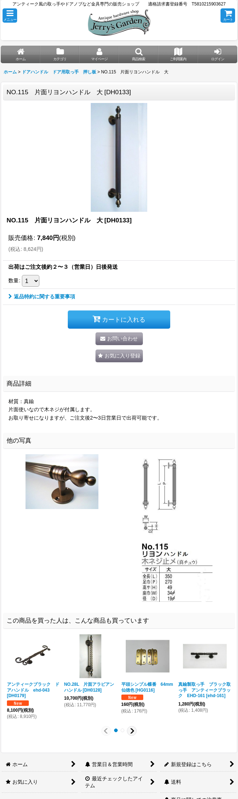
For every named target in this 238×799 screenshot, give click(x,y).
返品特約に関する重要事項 (41, 296)
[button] (10, 15)
